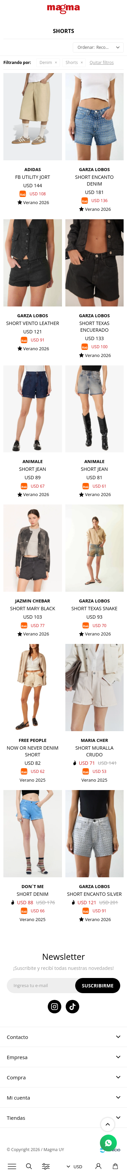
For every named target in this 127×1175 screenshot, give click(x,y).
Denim (46, 62)
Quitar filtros (102, 62)
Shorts (72, 62)
